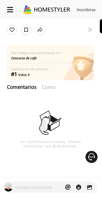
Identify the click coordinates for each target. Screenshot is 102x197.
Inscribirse (86, 10)
